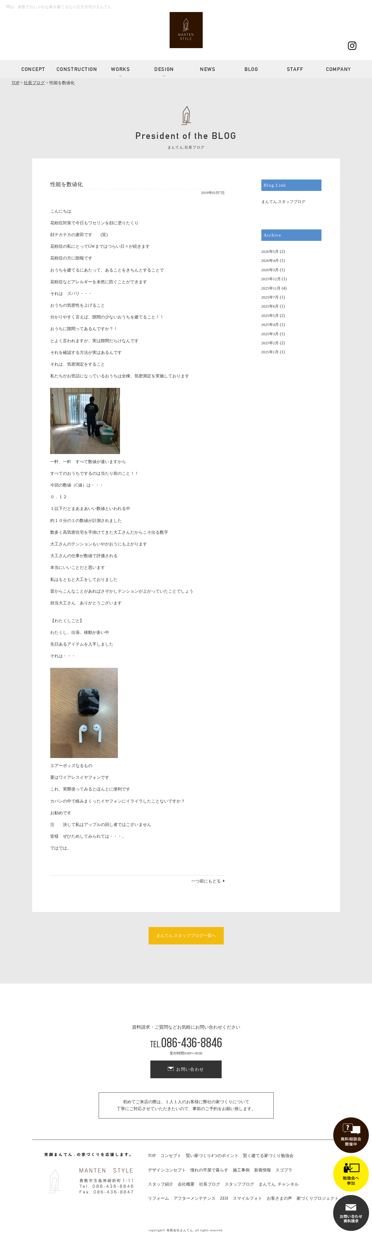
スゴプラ (283, 1170)
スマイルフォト (247, 1198)
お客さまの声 (279, 1198)
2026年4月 (270, 260)
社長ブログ (209, 1184)
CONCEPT (33, 69)
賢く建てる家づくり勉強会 (268, 1155)
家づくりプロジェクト (318, 1198)
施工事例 (241, 1170)
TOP (152, 1155)
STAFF (295, 69)
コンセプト (170, 1155)
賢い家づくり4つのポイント (212, 1155)
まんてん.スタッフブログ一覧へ (186, 935)
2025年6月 (270, 306)
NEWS (208, 69)
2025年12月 (271, 279)
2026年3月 (270, 270)
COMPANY (338, 69)
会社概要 (186, 1184)
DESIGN (164, 69)
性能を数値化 (66, 184)
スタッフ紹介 (160, 1184)
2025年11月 (271, 288)
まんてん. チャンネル (279, 1184)
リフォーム (158, 1198)
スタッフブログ (239, 1184)
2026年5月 (270, 251)
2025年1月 (270, 352)
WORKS (120, 69)
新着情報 (262, 1170)
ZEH (224, 1198)
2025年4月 (270, 324)
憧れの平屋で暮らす (209, 1170)
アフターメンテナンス (195, 1198)
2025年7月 (270, 297)
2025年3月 (270, 334)
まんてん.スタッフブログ (283, 201)
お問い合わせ (190, 1069)
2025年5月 (270, 315)
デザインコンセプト (167, 1170)
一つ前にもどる (206, 881)
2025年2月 (270, 343)
